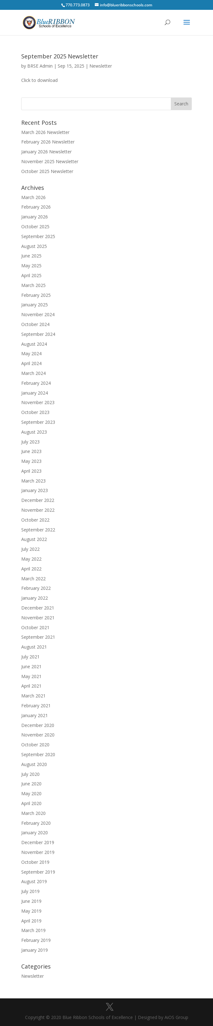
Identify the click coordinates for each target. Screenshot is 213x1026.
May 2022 (31, 559)
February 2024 (36, 383)
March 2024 (33, 373)
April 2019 (31, 921)
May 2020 (31, 793)
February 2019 (36, 940)
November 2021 (38, 618)
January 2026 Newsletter (46, 152)
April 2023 (31, 471)
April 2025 (31, 275)
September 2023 (38, 422)
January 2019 (34, 950)
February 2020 (36, 823)
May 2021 (31, 676)
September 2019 (38, 872)
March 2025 (33, 285)
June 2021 (31, 666)
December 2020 (37, 725)
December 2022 (37, 500)
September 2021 (38, 637)
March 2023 (33, 481)
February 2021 (36, 706)
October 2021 (35, 627)
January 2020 (34, 832)
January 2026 (34, 217)
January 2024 (34, 393)
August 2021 (34, 647)
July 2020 (30, 774)
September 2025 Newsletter (59, 56)
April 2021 (31, 686)
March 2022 (33, 579)
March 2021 (33, 696)
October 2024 (35, 324)
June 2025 (31, 256)
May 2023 (31, 461)
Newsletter (100, 66)
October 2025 (35, 226)
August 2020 (34, 764)
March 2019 (33, 930)
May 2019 (31, 911)
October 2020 (35, 745)
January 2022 (34, 598)
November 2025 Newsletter (49, 161)
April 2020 (31, 803)
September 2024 (38, 334)
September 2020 (38, 754)
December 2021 (37, 608)
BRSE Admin (40, 66)
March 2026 (33, 197)
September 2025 (38, 236)
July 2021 (30, 657)
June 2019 (31, 901)
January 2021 (34, 715)
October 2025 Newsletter (47, 171)
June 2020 (31, 784)
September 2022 (38, 530)
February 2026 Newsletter (47, 142)
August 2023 (34, 432)
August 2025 (34, 246)
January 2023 (34, 490)
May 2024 (31, 353)
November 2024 (38, 314)
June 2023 (31, 451)
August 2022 (34, 539)
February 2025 (36, 295)
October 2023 (35, 412)
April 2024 (31, 363)
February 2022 (36, 588)
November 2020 (38, 735)
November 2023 (38, 402)
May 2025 (31, 266)
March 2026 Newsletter (45, 132)
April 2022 (31, 569)
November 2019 (38, 852)
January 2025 (34, 305)
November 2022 (38, 510)
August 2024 (34, 344)
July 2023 (30, 442)
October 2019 (35, 862)
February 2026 (36, 207)
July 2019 (30, 891)
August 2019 (34, 881)
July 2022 (30, 549)
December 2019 (37, 842)
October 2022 (35, 520)
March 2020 (33, 813)
